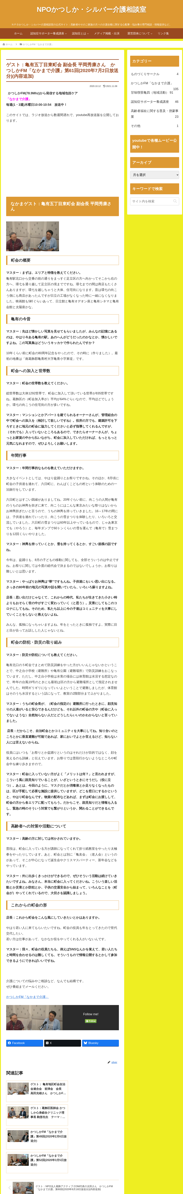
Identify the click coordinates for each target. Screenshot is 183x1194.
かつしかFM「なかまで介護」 (27, 997)
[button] (175, 201)
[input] (154, 201)
